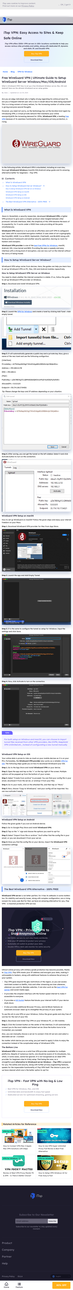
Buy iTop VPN (36, 54)
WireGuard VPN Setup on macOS (17, 192)
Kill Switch (20, 1000)
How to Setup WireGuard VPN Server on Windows (23, 189)
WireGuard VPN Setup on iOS (16, 195)
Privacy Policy (8, 1276)
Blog (13, 72)
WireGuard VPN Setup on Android (18, 198)
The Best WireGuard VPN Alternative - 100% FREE (28, 202)
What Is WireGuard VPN (16, 182)
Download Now (37, 60)
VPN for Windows (24, 72)
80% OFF (61, 1285)
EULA (20, 1276)
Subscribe (52, 1221)
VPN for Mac (8, 1131)
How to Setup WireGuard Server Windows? (25, 186)
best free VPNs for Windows (45, 245)
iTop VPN (8, 972)
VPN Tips (42, 1131)
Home (5, 72)
